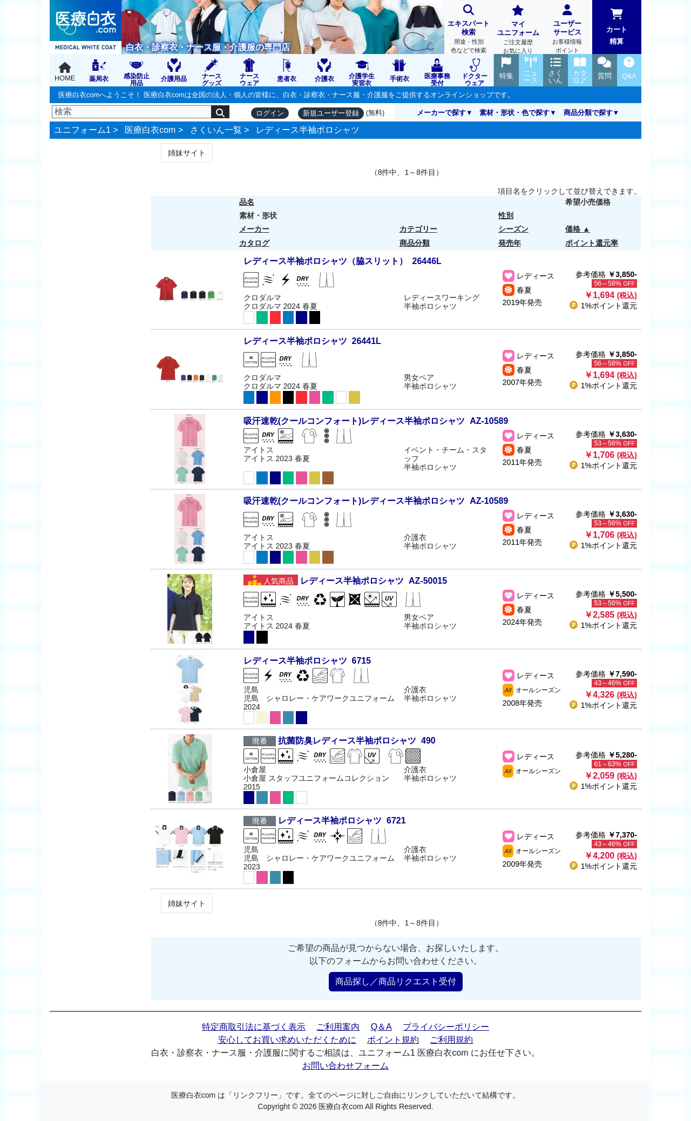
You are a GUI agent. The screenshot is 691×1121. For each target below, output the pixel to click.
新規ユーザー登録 (331, 113)
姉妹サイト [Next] (187, 152)
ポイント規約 (393, 1039)
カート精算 (616, 27)
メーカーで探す (441, 113)
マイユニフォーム (518, 30)
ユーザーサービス (567, 30)
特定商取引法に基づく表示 (254, 1026)
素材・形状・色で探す (514, 113)
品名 (246, 202)
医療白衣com (150, 129)
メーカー (254, 229)
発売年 (509, 243)
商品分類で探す (588, 113)
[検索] (132, 111)
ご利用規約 (451, 1039)
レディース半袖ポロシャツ (308, 129)
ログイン (270, 113)
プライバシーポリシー (446, 1026)
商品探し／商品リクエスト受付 (395, 981)
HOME (65, 72)
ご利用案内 (338, 1026)
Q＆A (381, 1026)
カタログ (254, 243)
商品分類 (414, 243)
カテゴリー (418, 229)
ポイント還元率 (591, 243)
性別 (505, 215)
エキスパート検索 (469, 30)
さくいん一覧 (216, 129)
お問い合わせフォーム (345, 1065)
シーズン (513, 229)
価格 (572, 229)
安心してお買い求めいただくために (287, 1039)
